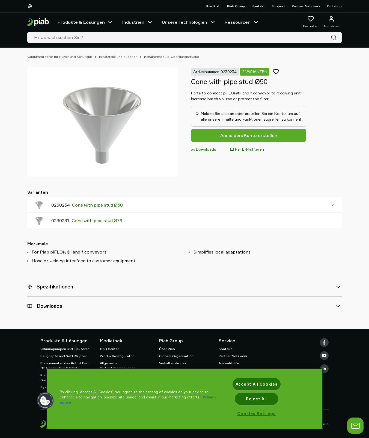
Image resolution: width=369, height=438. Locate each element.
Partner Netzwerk (306, 6)
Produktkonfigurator (117, 356)
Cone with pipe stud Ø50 (97, 205)
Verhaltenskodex (172, 363)
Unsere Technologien (189, 22)
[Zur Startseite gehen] (38, 22)
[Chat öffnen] (359, 426)
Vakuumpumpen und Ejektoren (65, 349)
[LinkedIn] (324, 368)
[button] (45, 400)
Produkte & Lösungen (86, 22)
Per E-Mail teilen (247, 149)
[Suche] (334, 37)
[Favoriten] (311, 22)
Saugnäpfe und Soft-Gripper (63, 356)
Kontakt (258, 6)
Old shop (334, 6)
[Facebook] (324, 342)
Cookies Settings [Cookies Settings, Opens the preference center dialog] (256, 413)
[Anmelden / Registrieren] (331, 22)
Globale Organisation (176, 356)
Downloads (203, 149)
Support (278, 6)
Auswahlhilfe (229, 363)
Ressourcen (242, 22)
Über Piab (213, 6)
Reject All (256, 399)
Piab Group (236, 6)
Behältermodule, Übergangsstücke (171, 57)
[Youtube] (324, 355)
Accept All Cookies (257, 384)
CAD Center (109, 349)
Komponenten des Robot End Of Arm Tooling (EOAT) (64, 365)
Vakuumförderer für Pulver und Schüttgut (59, 57)
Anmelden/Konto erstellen (248, 135)
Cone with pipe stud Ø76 (97, 220)
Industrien (137, 22)
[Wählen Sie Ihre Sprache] (30, 6)
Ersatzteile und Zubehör (118, 57)
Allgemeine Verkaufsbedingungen (117, 365)
